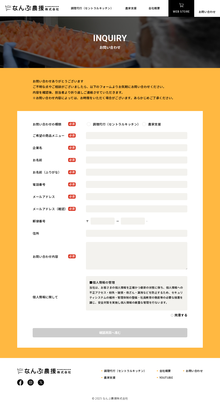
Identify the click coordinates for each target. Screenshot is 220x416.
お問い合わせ (207, 8)
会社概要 (152, 8)
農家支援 (131, 8)
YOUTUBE (166, 382)
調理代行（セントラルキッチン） (94, 8)
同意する (181, 320)
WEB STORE (181, 8)
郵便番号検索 (155, 221)
